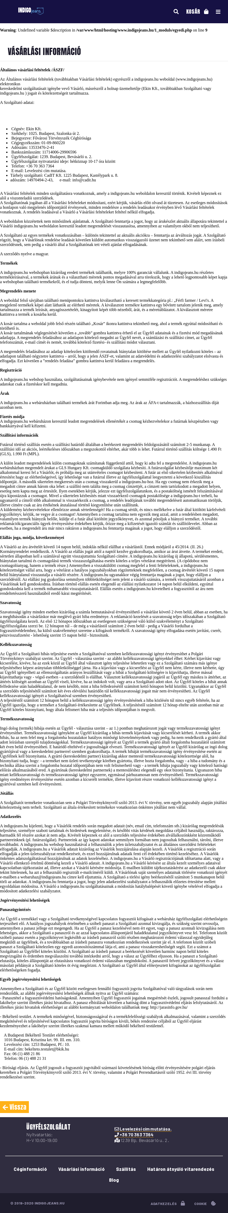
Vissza (14, 1107)
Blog (114, 1180)
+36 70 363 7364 (40, 166)
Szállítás (126, 1169)
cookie (205, 1203)
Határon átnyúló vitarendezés (180, 1169)
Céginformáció (30, 1169)
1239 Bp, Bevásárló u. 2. (142, 1140)
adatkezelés (168, 1203)
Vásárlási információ (81, 1169)
